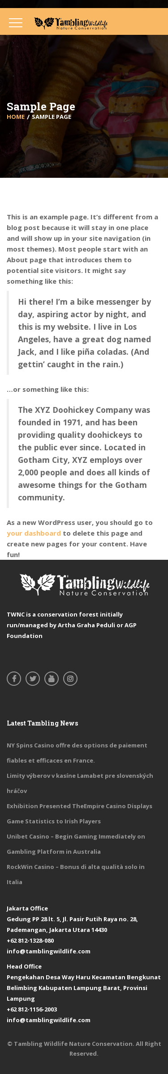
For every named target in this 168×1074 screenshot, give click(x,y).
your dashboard (34, 533)
